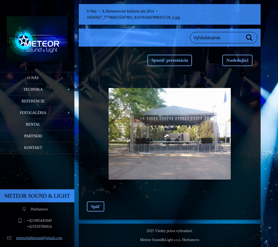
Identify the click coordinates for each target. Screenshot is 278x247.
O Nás (33, 78)
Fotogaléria (33, 113)
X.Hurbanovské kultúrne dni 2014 (128, 11)
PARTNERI (33, 136)
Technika (33, 89)
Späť (95, 206)
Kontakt (33, 148)
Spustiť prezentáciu (169, 60)
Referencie (33, 101)
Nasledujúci (237, 60)
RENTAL (33, 124)
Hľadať (249, 38)
